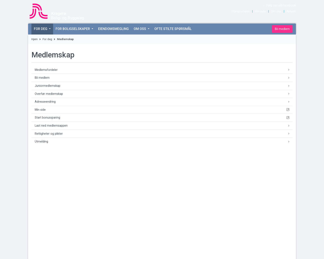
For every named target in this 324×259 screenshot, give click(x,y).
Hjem (34, 39)
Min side (260, 11)
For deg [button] (41, 29)
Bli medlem (282, 29)
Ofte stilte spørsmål (173, 29)
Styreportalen (240, 11)
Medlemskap (65, 39)
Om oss (276, 11)
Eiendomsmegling (113, 29)
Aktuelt (291, 11)
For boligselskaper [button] (73, 29)
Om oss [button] (140, 29)
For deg (47, 39)
